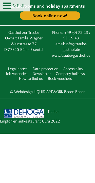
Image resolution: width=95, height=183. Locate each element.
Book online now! (49, 15)
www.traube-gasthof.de (71, 55)
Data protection (45, 68)
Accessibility (73, 68)
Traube (53, 111)
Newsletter (42, 73)
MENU (15, 6)
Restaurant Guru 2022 (41, 121)
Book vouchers (60, 78)
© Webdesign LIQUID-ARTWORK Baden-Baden (47, 91)
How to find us (31, 78)
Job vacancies (17, 73)
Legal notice (18, 68)
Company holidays (70, 73)
